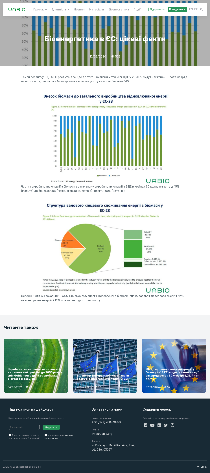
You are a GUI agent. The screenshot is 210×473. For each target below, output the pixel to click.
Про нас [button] (38, 9)
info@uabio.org (102, 433)
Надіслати (51, 427)
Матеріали (96, 9)
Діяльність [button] (59, 9)
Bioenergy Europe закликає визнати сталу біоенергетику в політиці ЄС (103, 377)
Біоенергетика (118, 9)
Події (137, 9)
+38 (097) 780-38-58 (106, 422)
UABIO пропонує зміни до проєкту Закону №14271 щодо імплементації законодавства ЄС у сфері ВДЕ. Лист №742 (172, 374)
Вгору (202, 466)
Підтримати (157, 9)
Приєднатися (177, 9)
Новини (79, 9)
